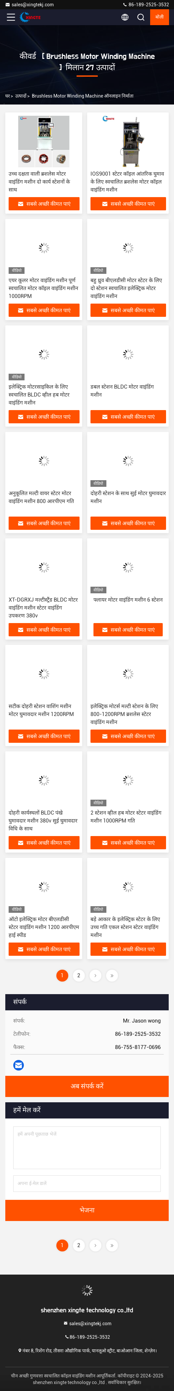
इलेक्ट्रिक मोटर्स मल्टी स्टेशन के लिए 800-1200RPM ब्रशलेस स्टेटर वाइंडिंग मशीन (124, 714)
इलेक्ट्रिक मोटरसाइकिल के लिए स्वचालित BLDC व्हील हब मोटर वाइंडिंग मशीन (39, 395)
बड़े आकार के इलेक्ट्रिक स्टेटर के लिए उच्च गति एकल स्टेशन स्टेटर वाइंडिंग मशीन (125, 927)
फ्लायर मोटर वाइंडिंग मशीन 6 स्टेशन (128, 600)
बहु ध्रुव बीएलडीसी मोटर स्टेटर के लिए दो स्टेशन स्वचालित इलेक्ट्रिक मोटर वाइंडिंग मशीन (126, 288)
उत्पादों (21, 96)
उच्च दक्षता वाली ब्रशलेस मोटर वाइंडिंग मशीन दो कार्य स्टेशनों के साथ (39, 182)
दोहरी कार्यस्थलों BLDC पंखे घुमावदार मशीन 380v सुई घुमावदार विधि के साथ (43, 821)
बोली (159, 17)
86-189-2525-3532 (145, 4)
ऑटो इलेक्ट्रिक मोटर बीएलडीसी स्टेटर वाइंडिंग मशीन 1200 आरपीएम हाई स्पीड (44, 927)
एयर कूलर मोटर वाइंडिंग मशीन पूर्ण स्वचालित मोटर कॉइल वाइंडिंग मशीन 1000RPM (43, 288)
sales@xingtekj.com (29, 4)
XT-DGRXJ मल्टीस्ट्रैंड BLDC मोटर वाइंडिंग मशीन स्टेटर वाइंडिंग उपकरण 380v (43, 608)
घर (7, 96)
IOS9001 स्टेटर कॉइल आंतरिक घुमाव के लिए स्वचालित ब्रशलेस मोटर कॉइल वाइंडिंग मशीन (127, 182)
